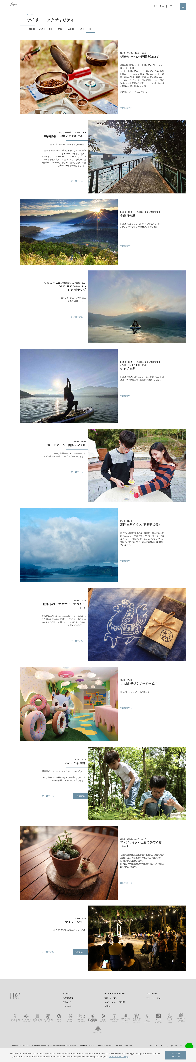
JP (172, 6)
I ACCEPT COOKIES (175, 1055)
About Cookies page (118, 1056)
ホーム (30, 14)
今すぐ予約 (159, 6)
